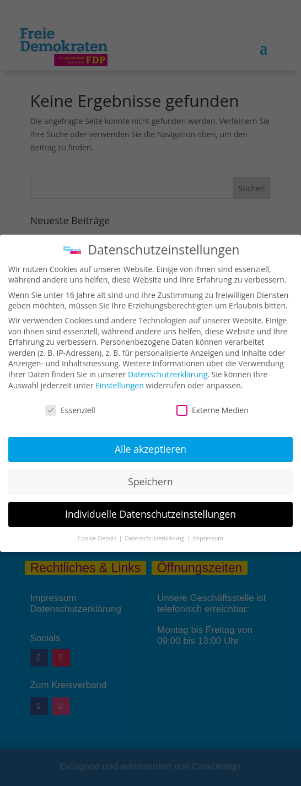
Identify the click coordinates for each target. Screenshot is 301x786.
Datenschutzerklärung (167, 374)
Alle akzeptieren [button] (150, 449)
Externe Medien (212, 410)
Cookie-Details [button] (98, 538)
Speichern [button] (150, 481)
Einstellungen (119, 385)
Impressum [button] (208, 538)
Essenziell (70, 410)
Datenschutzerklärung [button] (155, 538)
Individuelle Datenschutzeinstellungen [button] (150, 514)
